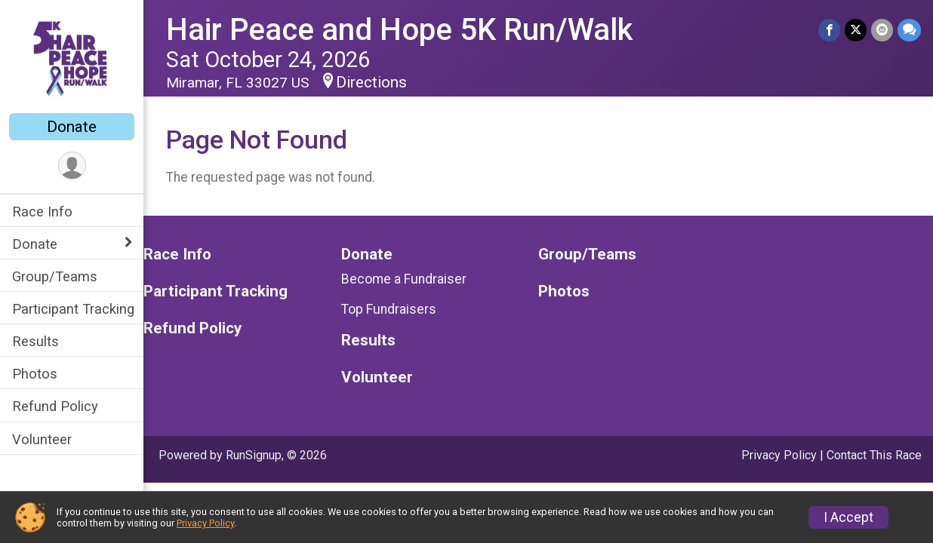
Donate (72, 127)
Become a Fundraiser (403, 279)
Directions (371, 82)
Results (35, 341)
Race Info (42, 211)
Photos (34, 374)
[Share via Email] (882, 30)
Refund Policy (55, 406)
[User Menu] (72, 165)
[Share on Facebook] (829, 30)
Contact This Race (874, 455)
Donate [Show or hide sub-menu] (34, 244)
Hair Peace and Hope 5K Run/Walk (399, 30)
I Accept (848, 517)
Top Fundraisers (388, 309)
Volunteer (42, 439)
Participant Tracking (73, 309)
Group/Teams (54, 276)
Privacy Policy (779, 455)
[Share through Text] (909, 30)
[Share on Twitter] (856, 30)
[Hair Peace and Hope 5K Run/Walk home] (71, 58)
